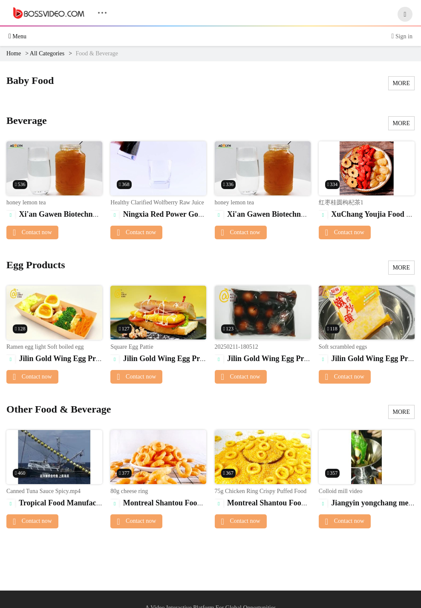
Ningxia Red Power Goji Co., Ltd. (172, 214)
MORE (401, 83)
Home (13, 53)
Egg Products (35, 264)
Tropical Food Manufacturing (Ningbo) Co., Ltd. (92, 503)
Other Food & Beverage (58, 409)
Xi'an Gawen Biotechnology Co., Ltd (72, 214)
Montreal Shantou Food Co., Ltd (170, 503)
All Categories (47, 53)
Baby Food (30, 80)
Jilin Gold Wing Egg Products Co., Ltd (76, 358)
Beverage (26, 120)
